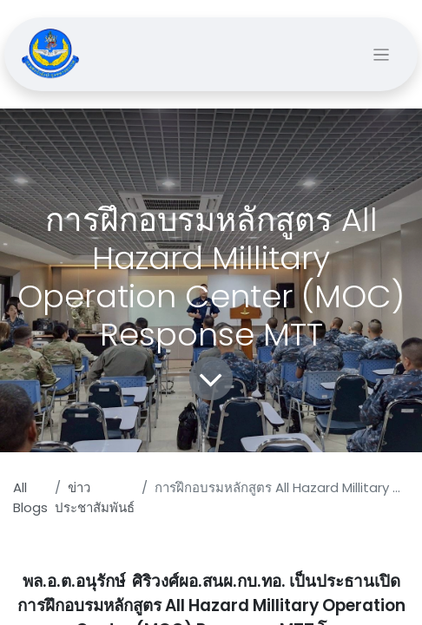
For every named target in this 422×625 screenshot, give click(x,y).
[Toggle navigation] (381, 54)
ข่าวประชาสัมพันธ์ (95, 497)
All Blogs (30, 497)
